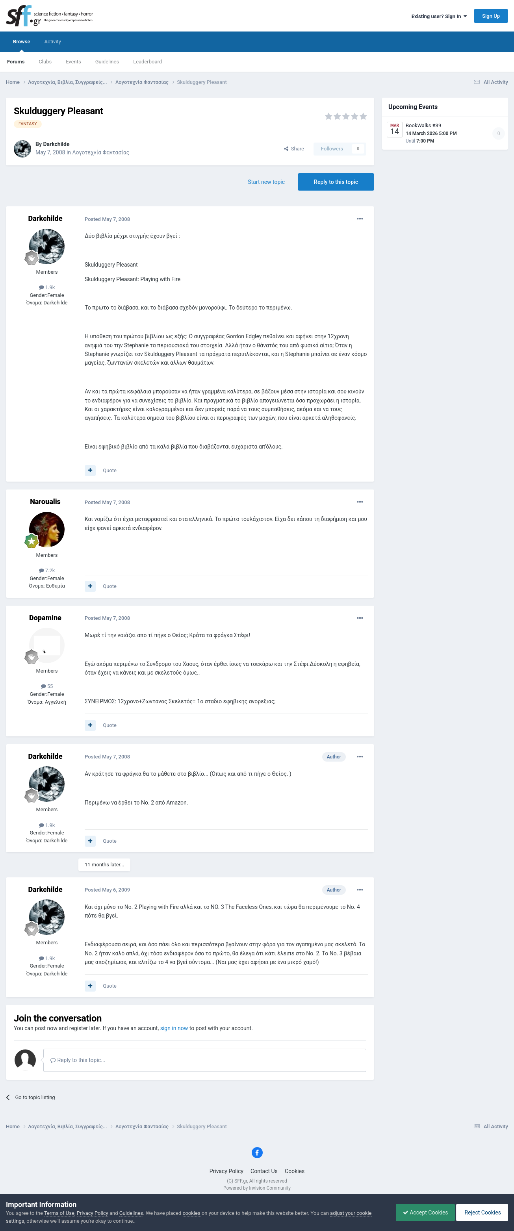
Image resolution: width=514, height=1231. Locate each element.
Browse (21, 45)
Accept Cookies (421, 1212)
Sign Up (491, 16)
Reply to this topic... (77, 1060)
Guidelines (107, 62)
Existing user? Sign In (439, 16)
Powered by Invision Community (257, 1188)
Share (294, 149)
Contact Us (264, 1171)
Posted (107, 219)
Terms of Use (59, 1213)
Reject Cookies (481, 1212)
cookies (191, 1213)
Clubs (45, 62)
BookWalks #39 (423, 125)
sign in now (174, 1028)
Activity (52, 41)
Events (73, 62)
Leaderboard (147, 62)
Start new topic (266, 182)
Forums (15, 62)
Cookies (294, 1171)
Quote (110, 470)
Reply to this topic (336, 182)
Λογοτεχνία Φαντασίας (101, 152)
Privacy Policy (226, 1171)
